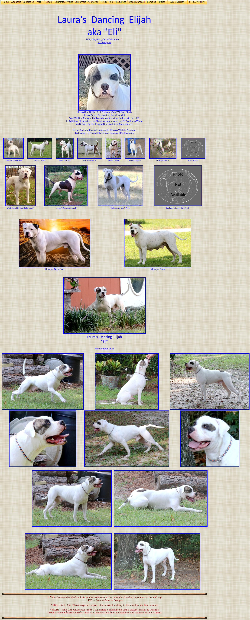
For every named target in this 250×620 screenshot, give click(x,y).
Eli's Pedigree (104, 42)
